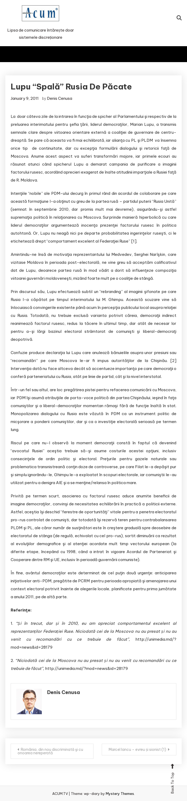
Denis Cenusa (59, 98)
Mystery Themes (120, 793)
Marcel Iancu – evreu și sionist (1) (137, 749)
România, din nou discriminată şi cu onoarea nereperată (50, 751)
